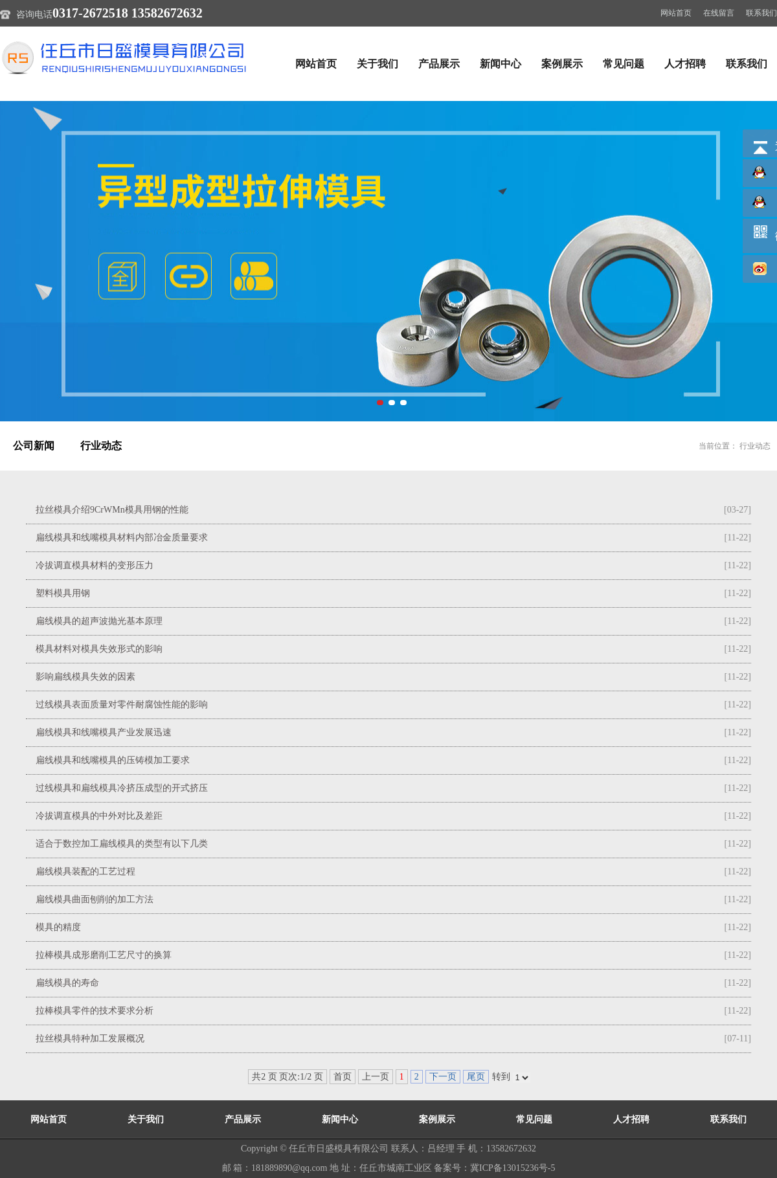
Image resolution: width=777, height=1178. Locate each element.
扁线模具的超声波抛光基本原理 (99, 621)
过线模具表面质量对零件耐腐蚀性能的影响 (122, 704)
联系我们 (761, 12)
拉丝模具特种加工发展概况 (90, 1038)
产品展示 (439, 63)
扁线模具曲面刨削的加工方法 (94, 899)
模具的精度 (58, 927)
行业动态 (101, 445)
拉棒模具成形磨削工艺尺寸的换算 (104, 955)
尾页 (476, 1077)
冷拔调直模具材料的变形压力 (94, 565)
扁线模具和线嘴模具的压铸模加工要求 (113, 760)
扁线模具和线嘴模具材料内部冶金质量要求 (122, 537)
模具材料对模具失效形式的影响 (99, 649)
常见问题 (623, 63)
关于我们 (377, 63)
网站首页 (676, 12)
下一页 (442, 1077)
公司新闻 (33, 445)
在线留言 (718, 12)
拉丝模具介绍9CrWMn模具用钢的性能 (112, 510)
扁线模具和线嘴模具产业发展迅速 (104, 732)
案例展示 (562, 63)
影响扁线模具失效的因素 (85, 677)
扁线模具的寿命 (67, 983)
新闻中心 (500, 63)
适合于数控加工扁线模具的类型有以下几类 (122, 844)
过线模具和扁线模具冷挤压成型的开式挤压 (122, 788)
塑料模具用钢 (63, 593)
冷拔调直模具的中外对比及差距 (99, 816)
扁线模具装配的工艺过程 (85, 871)
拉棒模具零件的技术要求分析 (94, 1011)
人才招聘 (685, 63)
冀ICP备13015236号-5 (512, 1168)
